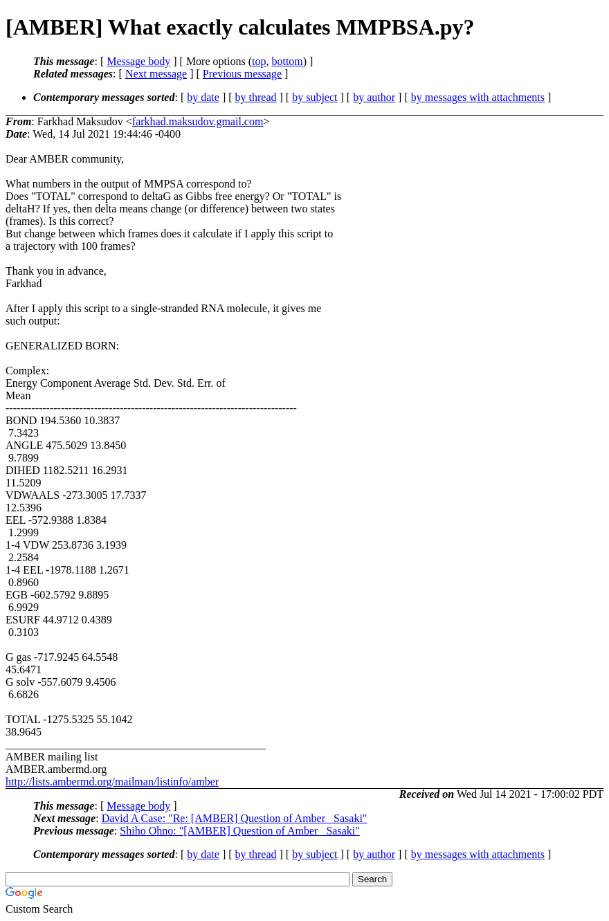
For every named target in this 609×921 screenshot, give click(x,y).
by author (374, 97)
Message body (138, 61)
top (259, 61)
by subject (314, 97)
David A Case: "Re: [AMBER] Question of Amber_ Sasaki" (234, 818)
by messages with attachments (478, 97)
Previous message (242, 74)
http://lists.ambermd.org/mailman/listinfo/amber (112, 781)
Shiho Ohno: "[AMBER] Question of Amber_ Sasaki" (239, 831)
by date (203, 97)
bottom (286, 61)
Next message (156, 74)
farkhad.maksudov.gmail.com (198, 121)
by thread (256, 97)
